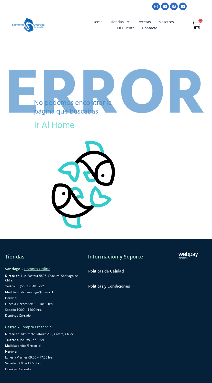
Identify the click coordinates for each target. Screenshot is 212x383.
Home (98, 21)
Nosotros (166, 21)
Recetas (144, 21)
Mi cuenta (126, 28)
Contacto (149, 28)
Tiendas (120, 22)
